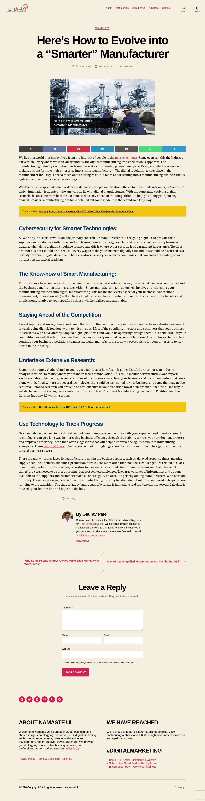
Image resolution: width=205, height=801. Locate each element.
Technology (102, 32)
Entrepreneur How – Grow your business (134, 772)
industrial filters (54, 451)
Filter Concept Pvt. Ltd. (91, 528)
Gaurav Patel (84, 71)
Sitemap (71, 764)
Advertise (154, 10)
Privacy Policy (28, 764)
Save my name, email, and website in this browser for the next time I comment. (100, 668)
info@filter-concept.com (92, 540)
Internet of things (127, 162)
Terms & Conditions (51, 764)
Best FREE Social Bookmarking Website (134, 765)
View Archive (84, 545)
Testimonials (122, 10)
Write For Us (138, 10)
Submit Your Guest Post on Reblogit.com (135, 768)
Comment (67, 613)
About (109, 10)
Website (66, 654)
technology (71, 503)
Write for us (73, 754)
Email (107, 641)
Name (65, 641)
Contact (166, 10)
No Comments (127, 71)
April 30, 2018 (105, 71)
